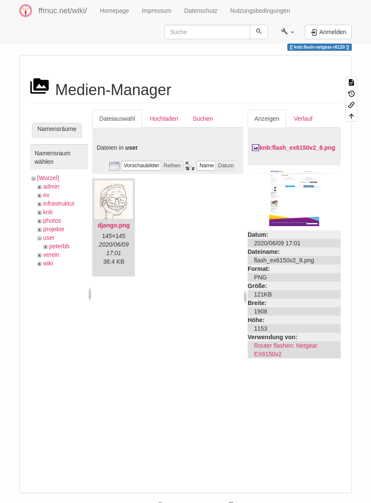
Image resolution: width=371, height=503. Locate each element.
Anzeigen (266, 118)
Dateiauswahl (117, 118)
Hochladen (163, 118)
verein (51, 254)
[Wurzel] (48, 177)
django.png (114, 225)
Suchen (203, 118)
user (49, 237)
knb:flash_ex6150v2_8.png (297, 147)
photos (52, 220)
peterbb (59, 246)
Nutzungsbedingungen (260, 10)
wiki (48, 263)
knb (48, 212)
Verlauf (303, 118)
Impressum (156, 10)
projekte (53, 229)
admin (51, 186)
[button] (288, 32)
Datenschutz (200, 10)
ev (46, 195)
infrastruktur (59, 203)
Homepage (114, 10)
